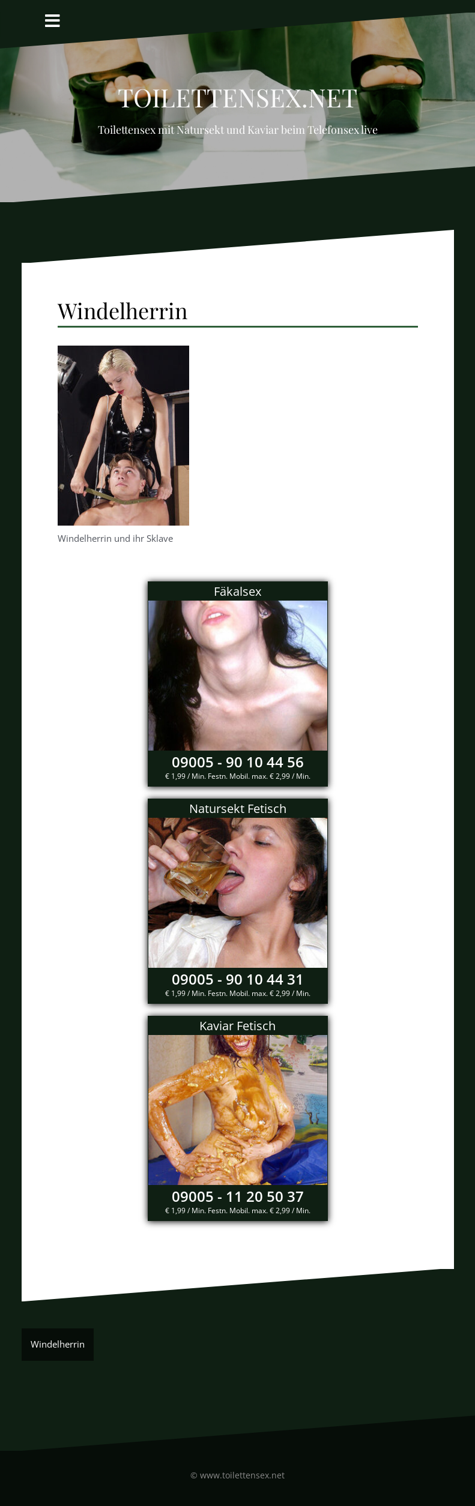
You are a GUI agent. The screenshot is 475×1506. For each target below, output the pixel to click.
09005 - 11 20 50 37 (238, 1196)
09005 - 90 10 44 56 (238, 762)
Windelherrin (58, 1344)
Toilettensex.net (237, 92)
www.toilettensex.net (242, 1475)
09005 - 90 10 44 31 (238, 979)
